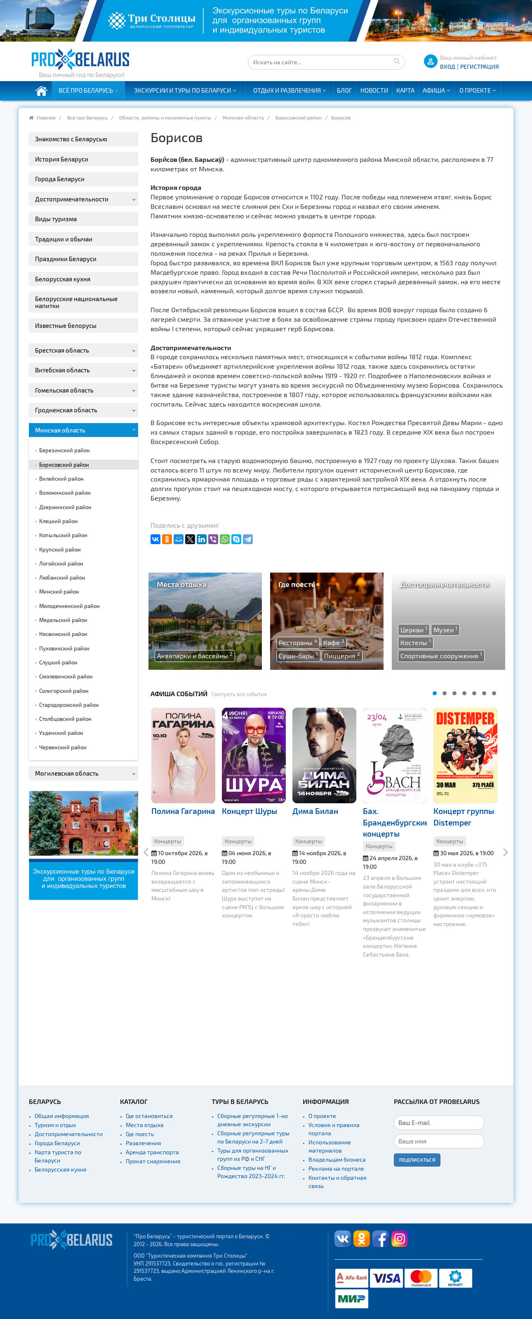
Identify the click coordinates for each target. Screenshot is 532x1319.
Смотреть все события (239, 694)
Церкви (413, 629)
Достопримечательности (69, 1133)
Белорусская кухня (61, 1169)
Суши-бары (298, 655)
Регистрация (479, 66)
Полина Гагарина (183, 811)
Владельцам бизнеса (337, 1159)
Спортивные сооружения (441, 655)
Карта (405, 90)
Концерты (167, 840)
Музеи (445, 629)
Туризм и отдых (55, 1124)
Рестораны (298, 642)
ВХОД (447, 66)
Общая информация (62, 1115)
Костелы (415, 642)
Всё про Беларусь (86, 90)
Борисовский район (298, 117)
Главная (46, 117)
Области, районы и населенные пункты (165, 117)
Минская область (243, 117)
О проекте (475, 90)
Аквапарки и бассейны (195, 655)
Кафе (333, 642)
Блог (344, 90)
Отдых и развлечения (287, 90)
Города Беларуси (57, 1142)
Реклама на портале (336, 1168)
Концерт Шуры (249, 811)
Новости (374, 90)
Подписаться (417, 1159)
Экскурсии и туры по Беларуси (182, 90)
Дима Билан (315, 811)
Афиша (434, 90)
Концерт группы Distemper (463, 816)
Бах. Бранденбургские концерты (396, 822)
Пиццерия (342, 655)
